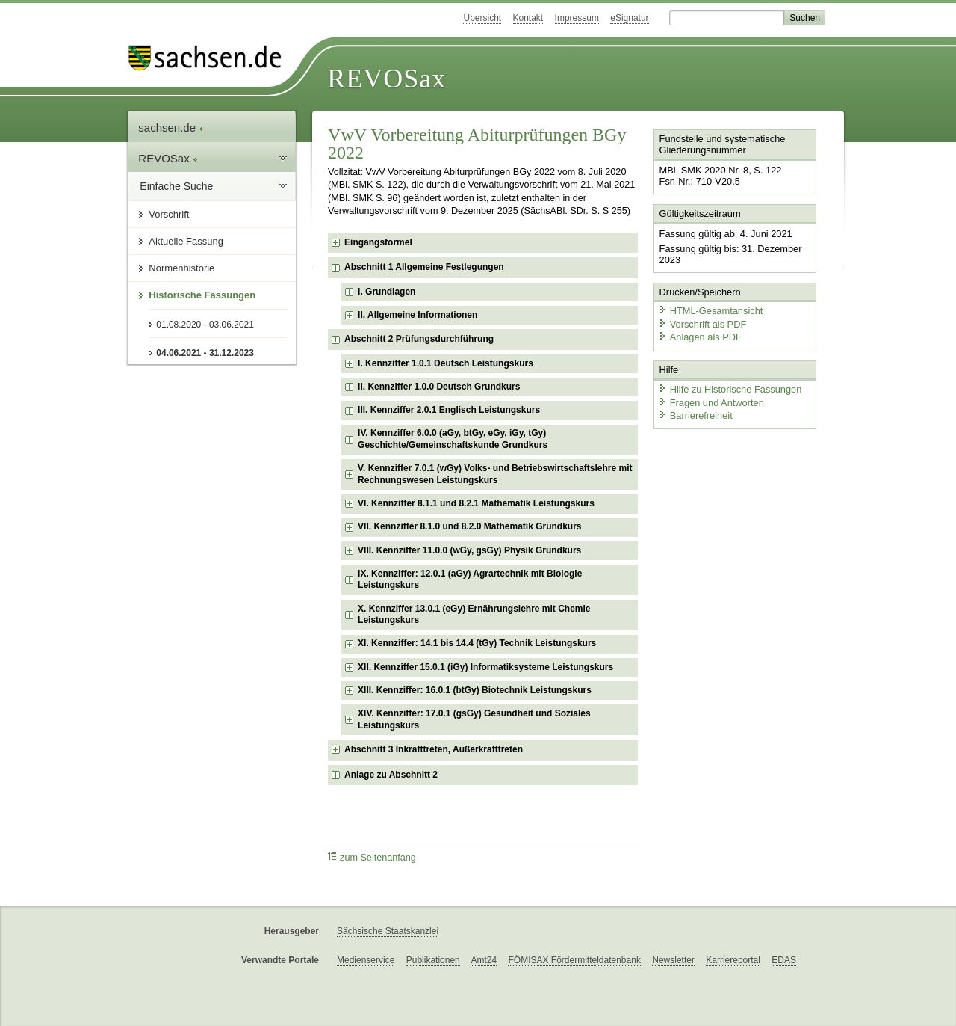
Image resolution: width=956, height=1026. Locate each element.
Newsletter (673, 960)
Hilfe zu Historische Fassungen (729, 388)
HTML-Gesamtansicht (710, 310)
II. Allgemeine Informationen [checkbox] (417, 315)
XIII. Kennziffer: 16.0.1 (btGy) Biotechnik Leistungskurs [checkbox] (475, 690)
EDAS (784, 960)
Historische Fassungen (202, 295)
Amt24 (484, 960)
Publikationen (433, 960)
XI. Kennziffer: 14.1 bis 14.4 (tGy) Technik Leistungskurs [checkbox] (477, 643)
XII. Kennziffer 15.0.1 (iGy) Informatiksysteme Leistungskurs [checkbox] (485, 667)
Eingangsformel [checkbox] (378, 242)
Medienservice (365, 960)
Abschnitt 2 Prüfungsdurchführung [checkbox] (419, 339)
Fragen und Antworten (711, 402)
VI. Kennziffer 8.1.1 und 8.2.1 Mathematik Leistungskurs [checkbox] (476, 503)
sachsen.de (171, 127)
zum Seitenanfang (372, 857)
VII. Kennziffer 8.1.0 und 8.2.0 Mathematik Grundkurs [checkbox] (469, 526)
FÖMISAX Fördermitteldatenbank (574, 960)
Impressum (577, 18)
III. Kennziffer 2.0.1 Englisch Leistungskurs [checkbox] (449, 410)
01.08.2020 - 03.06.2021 (205, 324)
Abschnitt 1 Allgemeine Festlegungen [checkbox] (424, 267)
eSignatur (629, 18)
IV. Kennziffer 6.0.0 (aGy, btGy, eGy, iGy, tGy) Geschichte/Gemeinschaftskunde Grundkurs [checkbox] (452, 439)
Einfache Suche (176, 186)
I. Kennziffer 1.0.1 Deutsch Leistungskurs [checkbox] (445, 363)
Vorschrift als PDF (702, 323)
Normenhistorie (181, 268)
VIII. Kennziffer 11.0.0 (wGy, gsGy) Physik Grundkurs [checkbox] (469, 550)
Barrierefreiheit (695, 415)
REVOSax (386, 78)
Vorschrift (169, 214)
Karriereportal (733, 960)
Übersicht (482, 18)
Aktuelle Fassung (186, 241)
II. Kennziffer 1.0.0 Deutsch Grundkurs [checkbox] (439, 386)
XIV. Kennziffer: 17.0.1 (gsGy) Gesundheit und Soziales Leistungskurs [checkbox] (474, 719)
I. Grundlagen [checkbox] (386, 291)
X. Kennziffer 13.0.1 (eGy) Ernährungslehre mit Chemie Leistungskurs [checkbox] (474, 614)
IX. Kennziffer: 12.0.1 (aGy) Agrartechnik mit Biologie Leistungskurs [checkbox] (470, 579)
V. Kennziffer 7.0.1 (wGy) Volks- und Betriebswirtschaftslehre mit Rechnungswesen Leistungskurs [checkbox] (495, 474)
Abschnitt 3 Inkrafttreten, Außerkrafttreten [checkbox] (433, 749)
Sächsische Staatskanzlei (387, 931)
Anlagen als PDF (700, 336)
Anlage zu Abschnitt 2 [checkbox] (391, 775)
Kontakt (528, 18)
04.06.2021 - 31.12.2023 (205, 353)
